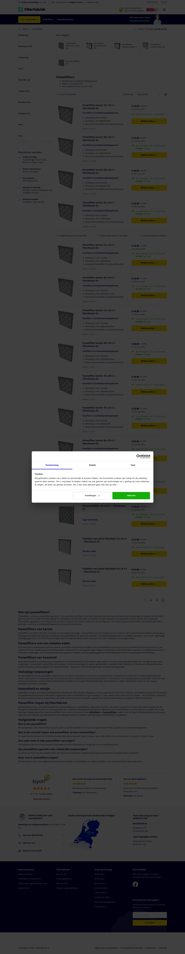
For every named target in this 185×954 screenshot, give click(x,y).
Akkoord (131, 495)
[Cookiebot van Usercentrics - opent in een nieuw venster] (138, 456)
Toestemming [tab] (52, 465)
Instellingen (92, 495)
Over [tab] (133, 465)
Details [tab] (92, 465)
